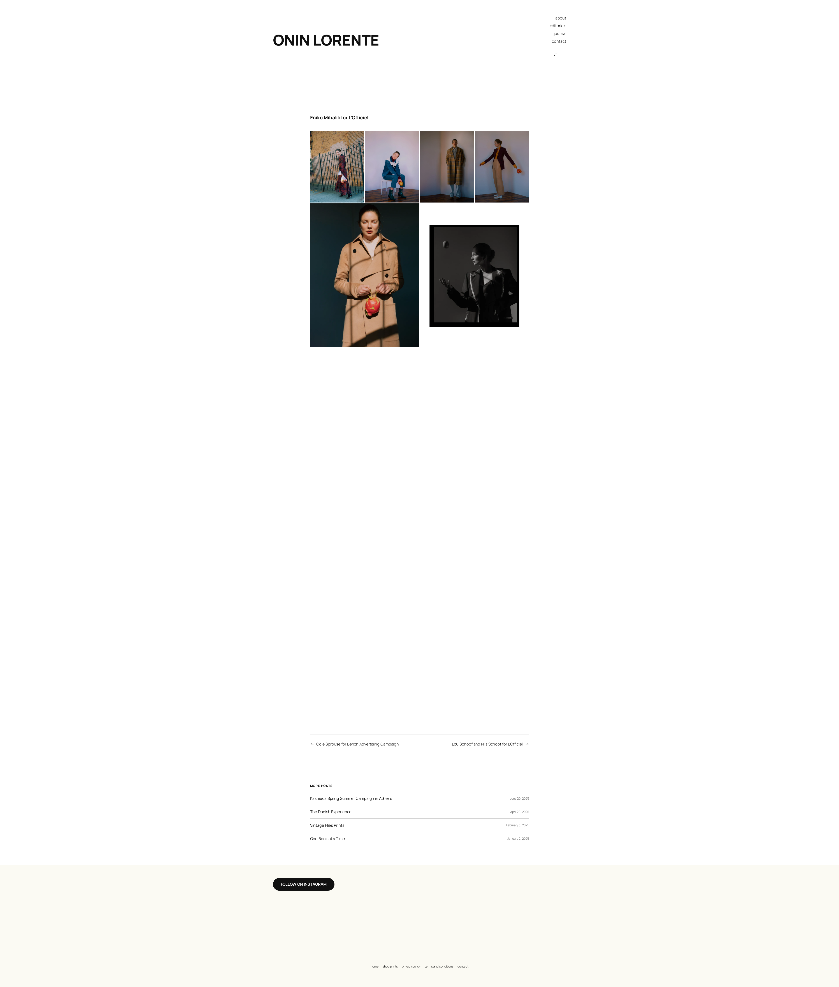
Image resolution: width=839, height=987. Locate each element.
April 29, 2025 (519, 812)
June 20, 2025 (519, 798)
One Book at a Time (327, 838)
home (374, 966)
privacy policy (411, 966)
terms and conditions (439, 966)
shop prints (390, 966)
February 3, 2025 (517, 825)
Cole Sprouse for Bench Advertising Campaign (357, 744)
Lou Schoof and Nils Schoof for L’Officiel (487, 744)
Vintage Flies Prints (327, 825)
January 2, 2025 (518, 838)
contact (462, 966)
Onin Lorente (326, 40)
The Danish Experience (331, 811)
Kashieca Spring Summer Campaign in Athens (351, 798)
